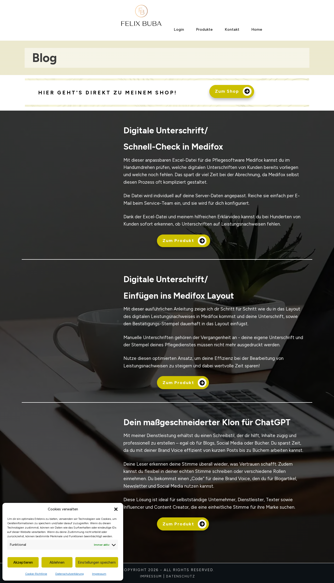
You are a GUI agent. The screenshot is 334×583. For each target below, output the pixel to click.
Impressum (99, 573)
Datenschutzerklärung (69, 573)
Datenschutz (180, 576)
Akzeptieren (23, 562)
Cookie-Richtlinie (36, 573)
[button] (116, 509)
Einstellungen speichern (97, 562)
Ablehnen (57, 562)
